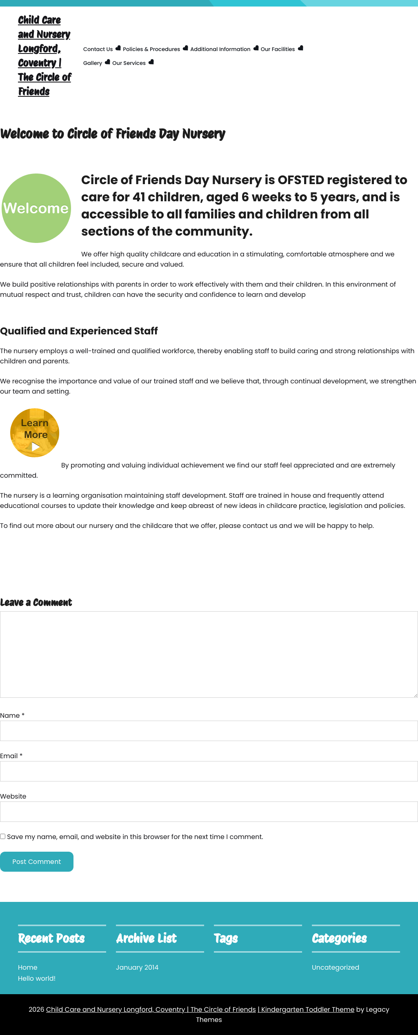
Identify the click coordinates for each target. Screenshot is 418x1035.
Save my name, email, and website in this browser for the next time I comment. (135, 836)
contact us (259, 525)
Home (28, 967)
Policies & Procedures (151, 49)
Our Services (129, 63)
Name (12, 715)
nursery (25, 351)
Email (11, 756)
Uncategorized (335, 967)
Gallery (92, 63)
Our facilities (278, 49)
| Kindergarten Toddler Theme (306, 1009)
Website (13, 796)
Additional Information (220, 49)
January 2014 (137, 967)
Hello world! (37, 978)
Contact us (98, 49)
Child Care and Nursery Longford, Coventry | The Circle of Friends (44, 56)
